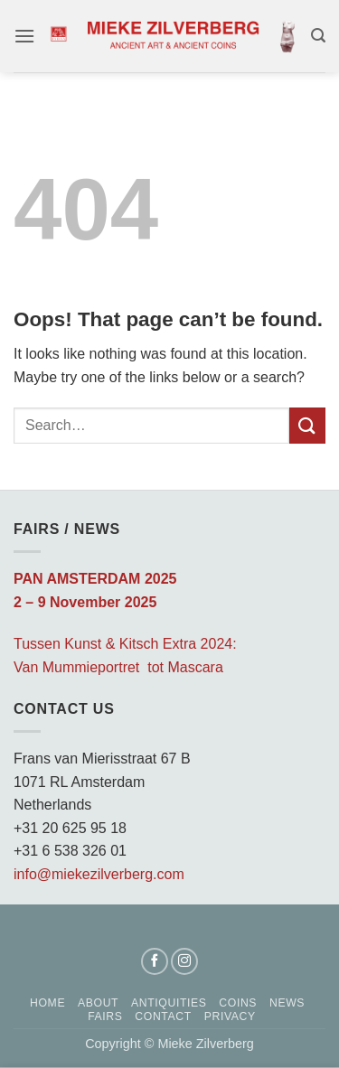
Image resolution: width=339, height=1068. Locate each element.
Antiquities (169, 1003)
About (98, 1003)
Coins (238, 1003)
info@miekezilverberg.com (99, 874)
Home (47, 1003)
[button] (24, 36)
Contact (163, 1016)
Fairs (105, 1016)
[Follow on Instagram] (184, 961)
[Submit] (307, 425)
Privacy (230, 1016)
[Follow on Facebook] (154, 961)
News (287, 1003)
